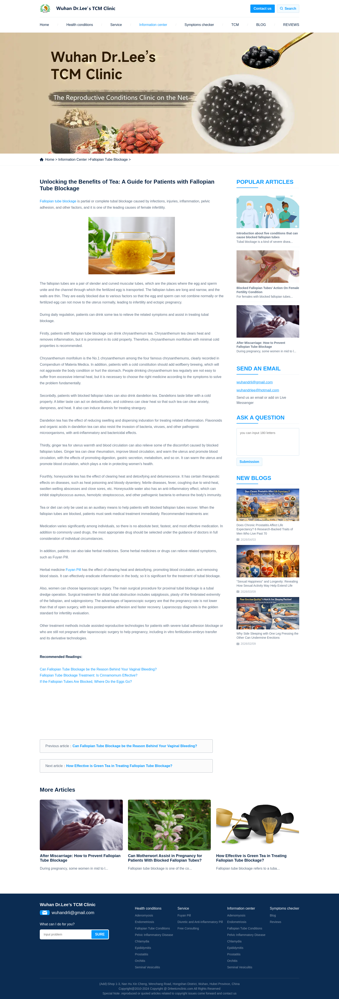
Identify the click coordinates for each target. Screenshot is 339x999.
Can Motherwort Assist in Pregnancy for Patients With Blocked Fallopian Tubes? (165, 858)
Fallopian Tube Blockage (109, 159)
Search (290, 8)
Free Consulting (188, 928)
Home (44, 25)
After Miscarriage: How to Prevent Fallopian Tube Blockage (80, 858)
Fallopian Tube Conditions (152, 928)
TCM (235, 25)
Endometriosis (144, 922)
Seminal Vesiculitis (147, 967)
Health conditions (79, 25)
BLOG (261, 25)
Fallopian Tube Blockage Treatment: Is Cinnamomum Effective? (88, 675)
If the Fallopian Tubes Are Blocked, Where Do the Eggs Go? (86, 681)
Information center (153, 25)
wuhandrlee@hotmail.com (258, 390)
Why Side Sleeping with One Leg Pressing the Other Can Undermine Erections (267, 636)
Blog (273, 915)
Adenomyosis (144, 915)
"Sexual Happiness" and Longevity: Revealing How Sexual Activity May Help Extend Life (267, 584)
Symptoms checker (199, 25)
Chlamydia (142, 941)
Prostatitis (141, 954)
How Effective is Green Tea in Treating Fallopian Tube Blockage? (119, 766)
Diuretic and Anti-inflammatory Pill (200, 922)
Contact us (263, 8)
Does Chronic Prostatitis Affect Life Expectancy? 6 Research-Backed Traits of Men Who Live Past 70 (265, 529)
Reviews (275, 922)
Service (116, 25)
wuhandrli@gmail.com (255, 382)
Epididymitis (143, 948)
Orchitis (140, 960)
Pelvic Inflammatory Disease (154, 935)
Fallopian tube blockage (58, 201)
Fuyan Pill (73, 570)
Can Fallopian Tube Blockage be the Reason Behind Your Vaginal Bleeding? (98, 669)
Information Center (72, 159)
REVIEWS (291, 25)
